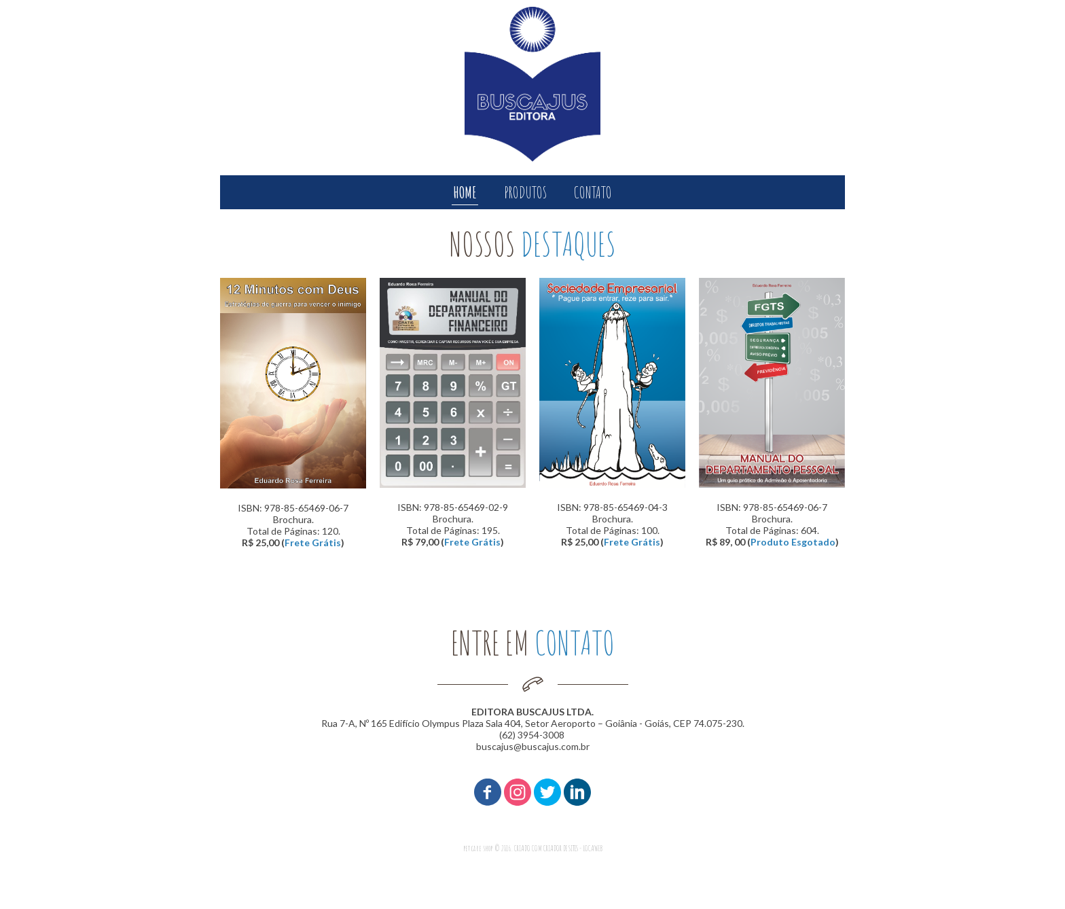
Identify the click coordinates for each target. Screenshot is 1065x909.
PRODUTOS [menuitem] (525, 192)
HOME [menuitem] (465, 192)
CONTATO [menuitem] (593, 192)
